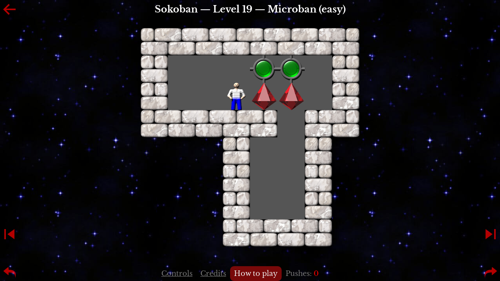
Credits (213, 273)
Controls (177, 273)
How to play (256, 273)
